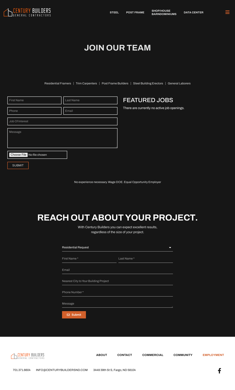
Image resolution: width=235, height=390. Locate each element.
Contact (124, 355)
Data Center (193, 12)
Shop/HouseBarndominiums (164, 12)
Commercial (152, 355)
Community (182, 355)
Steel (114, 12)
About (101, 355)
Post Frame (135, 12)
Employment (213, 355)
